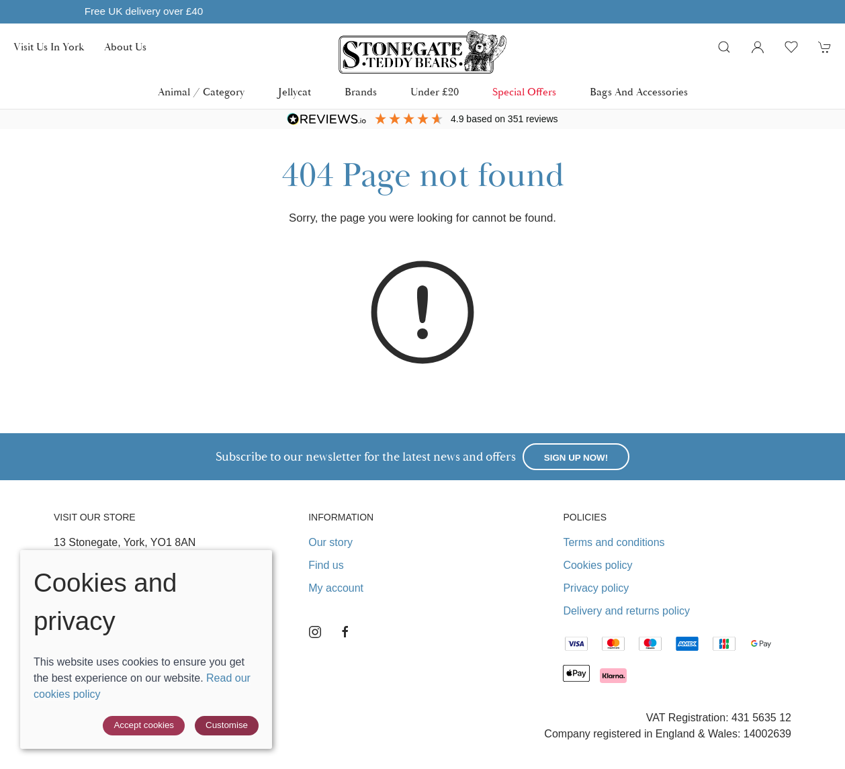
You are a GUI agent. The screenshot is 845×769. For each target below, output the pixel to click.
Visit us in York (48, 47)
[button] (724, 47)
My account (335, 588)
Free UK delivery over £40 (391, 11)
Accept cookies (144, 725)
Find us (325, 565)
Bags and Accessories (639, 92)
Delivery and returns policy (626, 611)
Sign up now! (576, 458)
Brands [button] (361, 92)
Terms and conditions (613, 542)
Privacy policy (596, 588)
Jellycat (294, 92)
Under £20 (434, 92)
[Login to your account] (757, 47)
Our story (330, 542)
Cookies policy (597, 565)
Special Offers (524, 92)
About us (125, 47)
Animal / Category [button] (201, 92)
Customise (227, 725)
